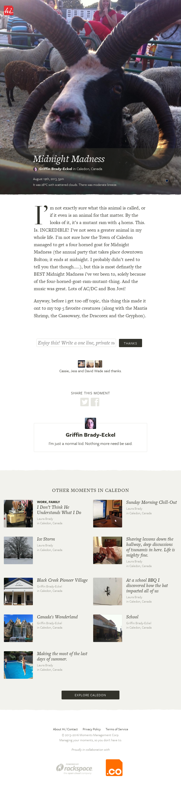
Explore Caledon (90, 695)
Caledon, (89, 168)
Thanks (130, 343)
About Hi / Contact (65, 729)
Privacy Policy (92, 729)
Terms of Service (117, 729)
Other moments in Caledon (90, 490)
